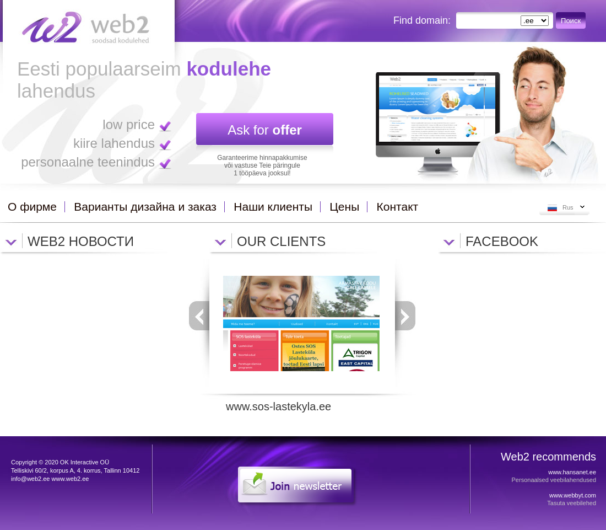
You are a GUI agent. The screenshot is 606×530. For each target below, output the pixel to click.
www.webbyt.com (572, 495)
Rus (567, 207)
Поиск (571, 21)
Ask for (265, 129)
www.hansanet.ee (572, 472)
